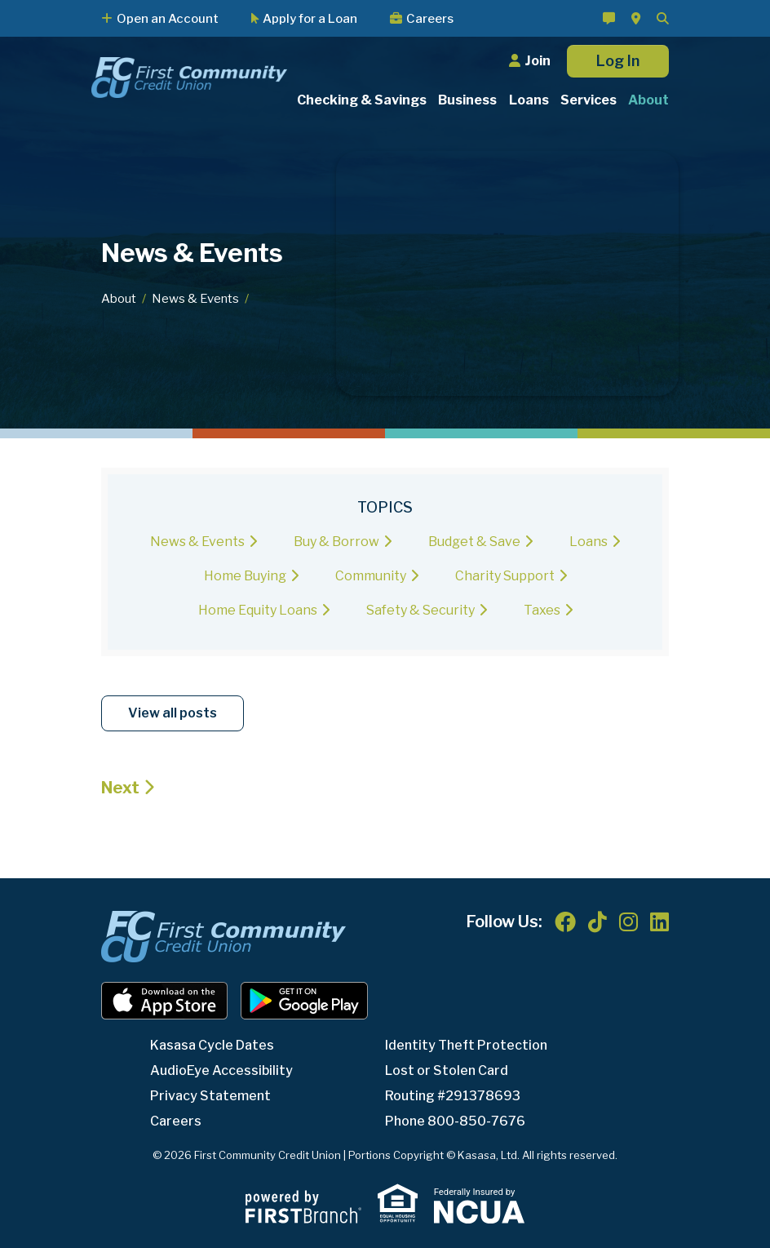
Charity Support (505, 576)
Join (537, 61)
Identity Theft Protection (466, 1045)
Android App (304, 1000)
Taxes (542, 610)
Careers (430, 18)
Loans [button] (529, 100)
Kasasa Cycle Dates (212, 1045)
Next (120, 787)
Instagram (628, 921)
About (118, 298)
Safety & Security (420, 610)
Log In (617, 60)
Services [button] (588, 100)
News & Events (195, 298)
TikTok (597, 921)
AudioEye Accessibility (221, 1070)
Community (370, 576)
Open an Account (168, 18)
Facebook (565, 921)
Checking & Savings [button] (362, 100)
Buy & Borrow (336, 541)
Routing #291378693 (452, 1096)
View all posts (172, 713)
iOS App (164, 1000)
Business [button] (467, 100)
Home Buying (245, 576)
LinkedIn (659, 921)
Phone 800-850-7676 (455, 1121)
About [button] (648, 100)
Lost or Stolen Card (446, 1070)
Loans (588, 541)
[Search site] (663, 18)
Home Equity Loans (257, 610)
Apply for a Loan (310, 18)
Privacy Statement (210, 1096)
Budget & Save (474, 541)
